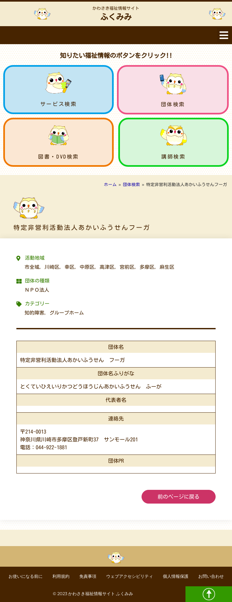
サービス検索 (58, 104)
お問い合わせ (211, 576)
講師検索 (173, 156)
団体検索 (173, 104)
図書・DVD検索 (58, 156)
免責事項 (87, 576)
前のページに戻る (179, 496)
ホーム (110, 184)
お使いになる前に (26, 576)
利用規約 (60, 576)
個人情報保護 (175, 576)
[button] (223, 35)
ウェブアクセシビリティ (129, 576)
